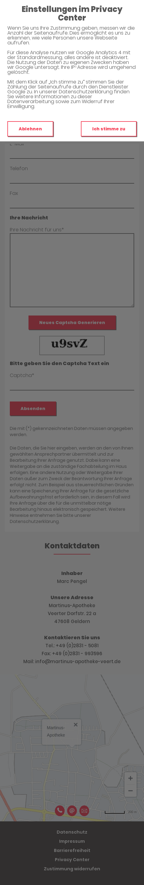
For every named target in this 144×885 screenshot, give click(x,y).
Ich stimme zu (108, 129)
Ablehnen (30, 129)
